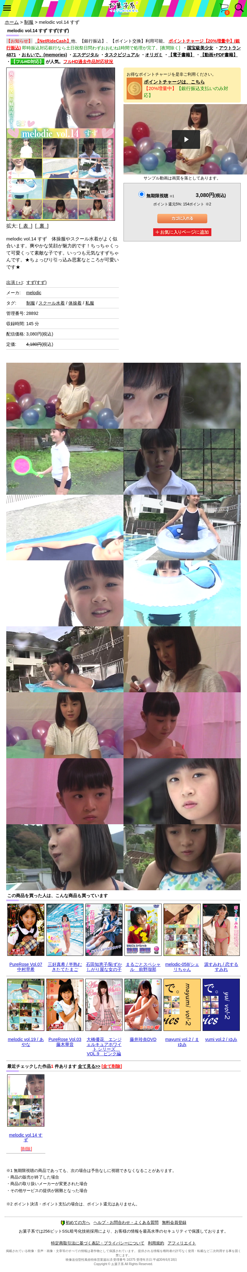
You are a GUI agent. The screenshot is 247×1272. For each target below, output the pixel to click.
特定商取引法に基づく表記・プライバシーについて (97, 1243)
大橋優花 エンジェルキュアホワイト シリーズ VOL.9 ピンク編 (104, 1046)
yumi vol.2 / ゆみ (221, 1039)
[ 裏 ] (41, 226)
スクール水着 (51, 302)
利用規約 (156, 1243)
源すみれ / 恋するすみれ (221, 967)
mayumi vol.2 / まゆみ (182, 1042)
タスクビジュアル (121, 54)
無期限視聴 (160, 195)
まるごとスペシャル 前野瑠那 (143, 967)
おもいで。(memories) (44, 54)
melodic (33, 292)
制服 (28, 22)
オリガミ (154, 54)
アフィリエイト (182, 1243)
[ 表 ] (26, 226)
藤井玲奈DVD (143, 1039)
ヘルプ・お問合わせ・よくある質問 (126, 1222)
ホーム (12, 22)
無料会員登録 (174, 1222)
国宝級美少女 (200, 47)
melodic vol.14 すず (26, 1137)
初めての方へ (75, 1222)
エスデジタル (86, 54)
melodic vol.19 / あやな (26, 1042)
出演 (14, 282)
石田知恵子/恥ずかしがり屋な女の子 (104, 967)
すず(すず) (36, 282)
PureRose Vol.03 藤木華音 (64, 1042)
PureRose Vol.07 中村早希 (25, 967)
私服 (89, 302)
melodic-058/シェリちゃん (182, 967)
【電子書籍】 (181, 54)
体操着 (75, 302)
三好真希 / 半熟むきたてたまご (65, 967)
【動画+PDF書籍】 (219, 54)
